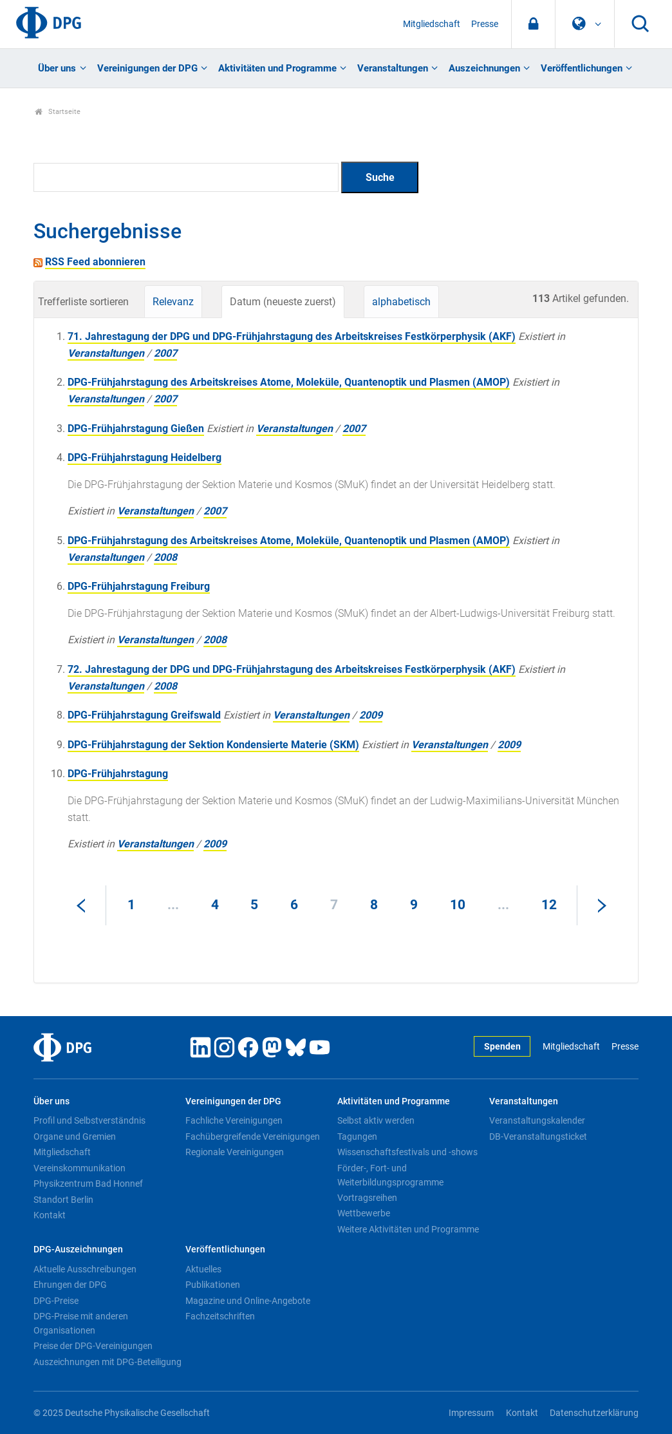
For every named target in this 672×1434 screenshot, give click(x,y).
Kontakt (49, 1215)
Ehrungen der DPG (70, 1284)
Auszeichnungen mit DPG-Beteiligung (107, 1362)
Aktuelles (203, 1269)
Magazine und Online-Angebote (247, 1301)
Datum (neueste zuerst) (283, 302)
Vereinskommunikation (79, 1168)
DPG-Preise (56, 1301)
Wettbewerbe (363, 1213)
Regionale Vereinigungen (234, 1152)
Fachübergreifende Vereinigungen (252, 1136)
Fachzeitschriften (220, 1316)
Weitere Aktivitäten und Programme (408, 1229)
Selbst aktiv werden (376, 1120)
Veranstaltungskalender (537, 1120)
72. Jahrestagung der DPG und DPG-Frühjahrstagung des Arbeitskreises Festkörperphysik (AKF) (292, 669)
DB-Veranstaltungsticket (538, 1136)
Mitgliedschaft (431, 24)
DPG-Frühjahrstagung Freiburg (139, 586)
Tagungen (357, 1136)
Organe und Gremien (74, 1136)
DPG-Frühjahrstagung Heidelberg (144, 457)
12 (549, 904)
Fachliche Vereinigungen (234, 1120)
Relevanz (173, 302)
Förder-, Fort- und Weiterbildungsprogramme (390, 1175)
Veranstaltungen (392, 68)
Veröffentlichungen (581, 68)
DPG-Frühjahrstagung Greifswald (144, 715)
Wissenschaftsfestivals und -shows (407, 1152)
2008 (165, 557)
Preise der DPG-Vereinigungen (93, 1346)
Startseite (57, 112)
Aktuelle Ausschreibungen (84, 1269)
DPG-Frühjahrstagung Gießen (136, 428)
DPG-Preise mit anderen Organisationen (80, 1323)
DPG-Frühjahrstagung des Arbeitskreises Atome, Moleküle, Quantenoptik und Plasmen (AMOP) (289, 382)
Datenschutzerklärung (594, 1413)
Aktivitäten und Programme (277, 68)
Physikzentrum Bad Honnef (88, 1183)
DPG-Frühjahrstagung (118, 774)
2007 (165, 353)
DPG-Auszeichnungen (78, 1249)
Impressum (471, 1413)
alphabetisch (401, 302)
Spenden (502, 1046)
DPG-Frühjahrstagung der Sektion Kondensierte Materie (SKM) (213, 745)
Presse (484, 24)
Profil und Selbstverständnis (89, 1120)
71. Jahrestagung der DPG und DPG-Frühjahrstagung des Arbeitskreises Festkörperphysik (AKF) (292, 336)
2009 (370, 715)
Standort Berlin (63, 1199)
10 (457, 904)
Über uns (57, 68)
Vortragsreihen (367, 1198)
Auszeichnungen (484, 68)
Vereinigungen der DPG (147, 68)
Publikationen (212, 1284)
